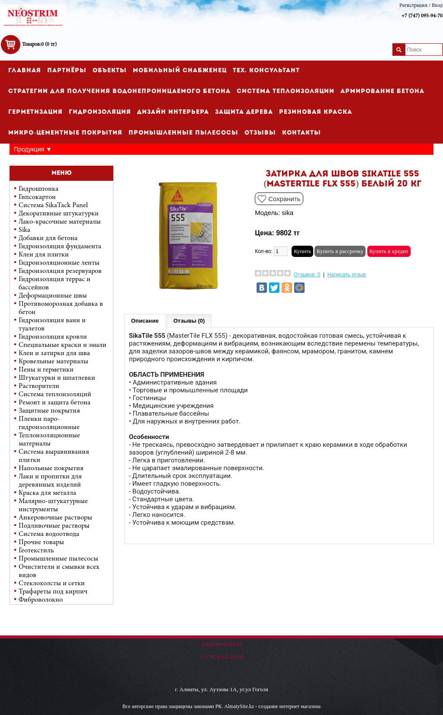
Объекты (110, 70)
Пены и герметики (46, 369)
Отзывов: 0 (307, 275)
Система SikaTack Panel (53, 205)
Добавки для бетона (48, 238)
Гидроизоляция (100, 112)
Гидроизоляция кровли (53, 336)
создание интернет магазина (289, 706)
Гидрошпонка (38, 189)
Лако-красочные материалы (60, 221)
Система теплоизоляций (55, 394)
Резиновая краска (315, 112)
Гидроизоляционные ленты (59, 263)
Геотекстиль (36, 550)
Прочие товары (41, 542)
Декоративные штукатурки (59, 213)
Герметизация (35, 112)
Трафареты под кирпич (53, 591)
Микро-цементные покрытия (65, 133)
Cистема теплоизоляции (285, 91)
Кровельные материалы (53, 361)
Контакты (301, 133)
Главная (24, 70)
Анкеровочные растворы (55, 517)
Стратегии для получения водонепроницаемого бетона (119, 91)
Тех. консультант (266, 70)
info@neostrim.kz (221, 644)
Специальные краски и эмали (62, 345)
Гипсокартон (37, 197)
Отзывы (260, 133)
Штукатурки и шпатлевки (57, 378)
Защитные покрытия (49, 410)
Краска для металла (47, 493)
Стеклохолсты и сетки (52, 583)
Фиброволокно (41, 599)
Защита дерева (244, 112)
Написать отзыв (346, 275)
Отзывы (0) (189, 320)
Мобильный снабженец (180, 70)
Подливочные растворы (54, 526)
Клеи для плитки (44, 254)
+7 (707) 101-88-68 (221, 657)
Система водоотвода (49, 534)
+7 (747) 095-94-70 (422, 16)
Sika (24, 230)
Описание (145, 320)
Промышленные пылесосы (183, 133)
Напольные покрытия (51, 468)
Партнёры (67, 70)
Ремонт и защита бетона (54, 402)
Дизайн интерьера (173, 112)
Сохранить (284, 198)
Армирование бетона (382, 91)
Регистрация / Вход (421, 5)
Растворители (39, 386)
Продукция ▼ (33, 149)
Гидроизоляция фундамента (60, 246)
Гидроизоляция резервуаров (60, 271)
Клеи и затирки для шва (54, 353)
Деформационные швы (53, 295)
